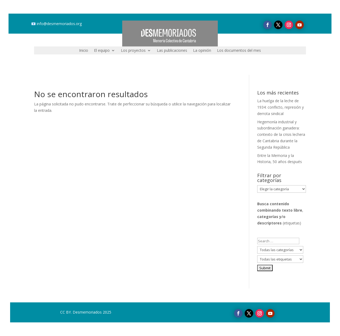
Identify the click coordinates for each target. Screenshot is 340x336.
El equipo (102, 51)
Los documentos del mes (239, 51)
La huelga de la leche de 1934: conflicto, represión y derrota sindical (280, 107)
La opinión (202, 51)
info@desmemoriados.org (59, 23)
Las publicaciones (172, 51)
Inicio (83, 51)
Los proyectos (133, 51)
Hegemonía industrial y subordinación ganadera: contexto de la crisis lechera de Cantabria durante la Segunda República (281, 134)
